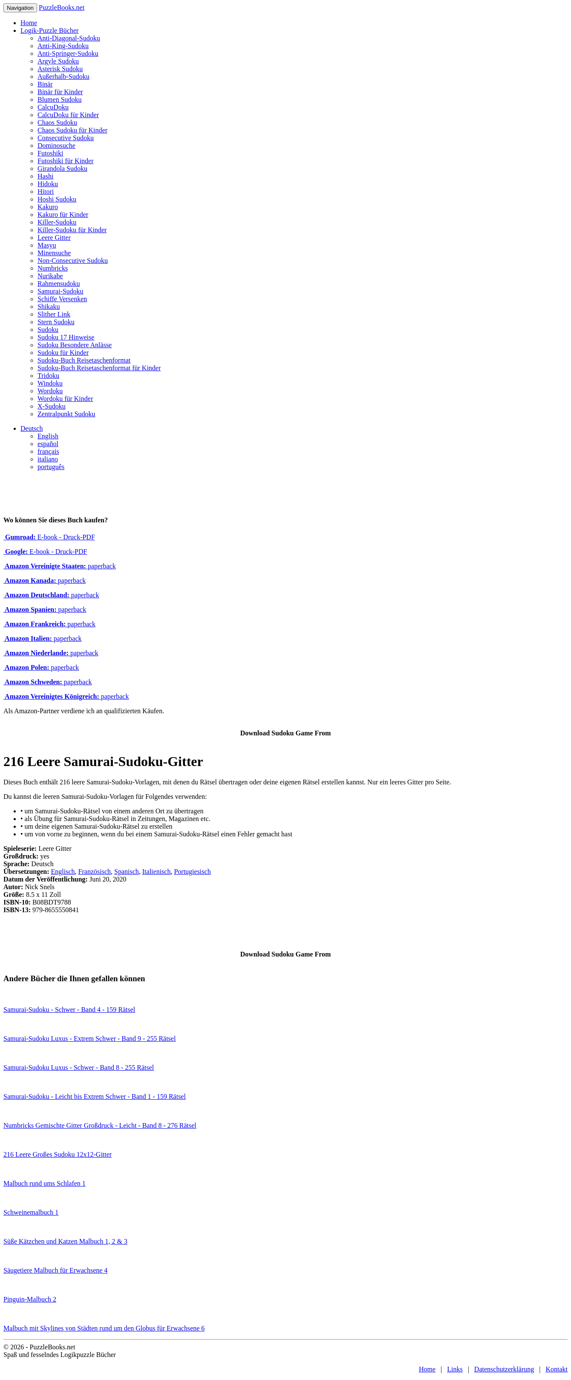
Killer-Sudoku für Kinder (72, 229)
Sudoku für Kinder (63, 352)
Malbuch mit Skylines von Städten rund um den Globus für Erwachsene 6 (104, 1328)
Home (28, 22)
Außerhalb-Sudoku (63, 76)
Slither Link (53, 314)
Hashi (45, 176)
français (48, 451)
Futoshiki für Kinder (65, 160)
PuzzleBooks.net (61, 7)
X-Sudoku (51, 406)
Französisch (94, 871)
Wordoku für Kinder (65, 398)
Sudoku (47, 329)
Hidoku (47, 183)
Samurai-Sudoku (60, 291)
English (47, 436)
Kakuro (47, 206)
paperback (59, 566)
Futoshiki (50, 153)
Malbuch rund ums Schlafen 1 (44, 1183)
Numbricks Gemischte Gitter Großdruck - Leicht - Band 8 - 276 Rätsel (99, 1125)
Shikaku (48, 306)
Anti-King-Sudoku (63, 45)
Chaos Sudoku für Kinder (72, 130)
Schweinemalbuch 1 (30, 1212)
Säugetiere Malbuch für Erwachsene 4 (55, 1270)
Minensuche (54, 252)
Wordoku (50, 391)
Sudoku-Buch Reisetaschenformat (83, 360)
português (50, 466)
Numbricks (52, 268)
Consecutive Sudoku (65, 137)
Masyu (46, 245)
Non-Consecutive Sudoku (72, 260)
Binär (45, 84)
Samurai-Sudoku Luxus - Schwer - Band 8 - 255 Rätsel (78, 1067)
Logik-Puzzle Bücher (49, 30)
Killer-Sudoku (56, 222)
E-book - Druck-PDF (49, 537)
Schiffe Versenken (62, 299)
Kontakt (556, 1369)
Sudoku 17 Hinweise (65, 337)
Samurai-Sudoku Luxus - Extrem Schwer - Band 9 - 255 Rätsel (89, 1038)
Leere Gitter (54, 237)
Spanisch (126, 871)
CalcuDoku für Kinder (68, 114)
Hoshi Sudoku (56, 199)
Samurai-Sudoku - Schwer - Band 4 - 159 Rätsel (69, 1009)
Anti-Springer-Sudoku (67, 53)
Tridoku (48, 375)
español (47, 443)
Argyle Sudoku (58, 61)
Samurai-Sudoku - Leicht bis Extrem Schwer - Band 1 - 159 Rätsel (94, 1096)
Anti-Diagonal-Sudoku (68, 38)
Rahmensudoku (58, 283)
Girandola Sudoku (62, 168)
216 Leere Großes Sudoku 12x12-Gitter (57, 1154)
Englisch (63, 871)
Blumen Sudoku (59, 99)
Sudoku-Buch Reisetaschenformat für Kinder (99, 368)
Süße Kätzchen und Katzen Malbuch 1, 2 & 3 (65, 1241)
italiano (47, 459)
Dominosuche (56, 145)
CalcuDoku (53, 107)
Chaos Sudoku (57, 122)
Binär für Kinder (60, 91)
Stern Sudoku (56, 322)
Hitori (45, 191)
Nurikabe (50, 275)
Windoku (50, 383)
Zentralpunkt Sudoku (66, 414)
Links (454, 1369)
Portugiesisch (192, 871)
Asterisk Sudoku (60, 68)
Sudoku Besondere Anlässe (74, 345)
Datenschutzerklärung (504, 1369)
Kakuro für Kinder (62, 214)
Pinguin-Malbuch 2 (29, 1299)
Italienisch (156, 871)
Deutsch (31, 428)
